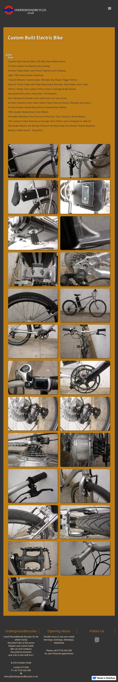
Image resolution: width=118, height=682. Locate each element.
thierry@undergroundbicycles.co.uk (21, 676)
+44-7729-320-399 (22, 670)
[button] (109, 8)
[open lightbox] (33, 161)
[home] (26, 9)
